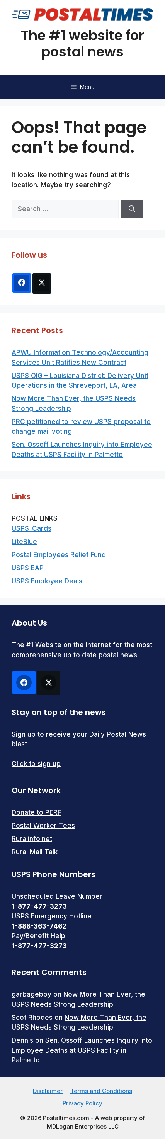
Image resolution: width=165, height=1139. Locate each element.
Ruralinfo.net (32, 839)
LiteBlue (24, 542)
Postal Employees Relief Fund (59, 555)
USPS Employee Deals (47, 581)
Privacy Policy (82, 1103)
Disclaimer (48, 1091)
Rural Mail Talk (35, 852)
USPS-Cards (31, 528)
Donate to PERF (36, 812)
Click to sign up (36, 764)
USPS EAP (28, 568)
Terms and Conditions (101, 1091)
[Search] (132, 209)
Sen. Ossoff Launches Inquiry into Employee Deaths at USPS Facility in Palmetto (82, 1050)
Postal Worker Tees (43, 825)
